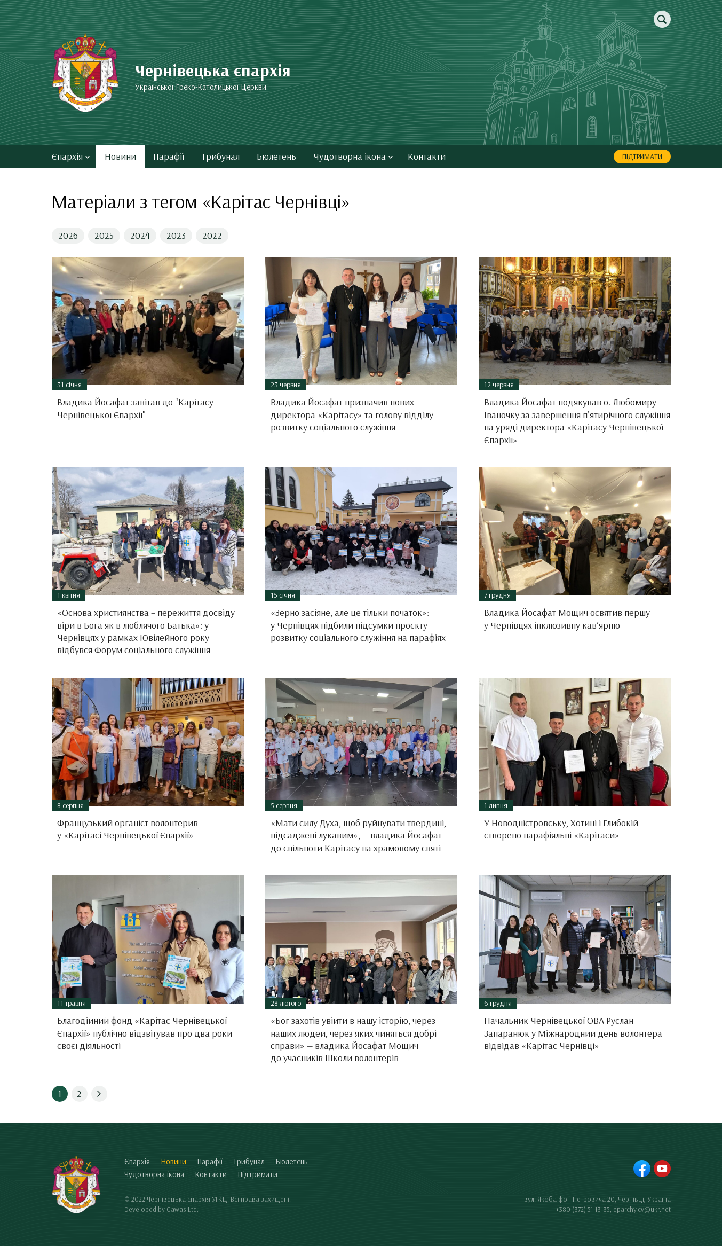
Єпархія (71, 156)
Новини (120, 156)
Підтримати (642, 156)
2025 (104, 235)
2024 (140, 235)
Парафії (168, 156)
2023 (176, 235)
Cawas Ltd (181, 1209)
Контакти (427, 156)
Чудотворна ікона (353, 156)
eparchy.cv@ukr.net (642, 1209)
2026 (68, 235)
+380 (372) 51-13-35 (583, 1209)
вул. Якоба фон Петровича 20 (569, 1199)
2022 (212, 235)
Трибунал (220, 156)
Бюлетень (276, 156)
